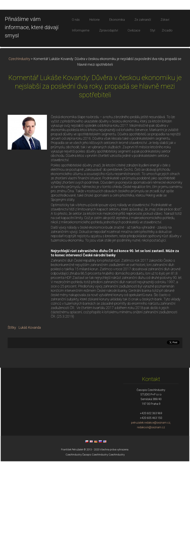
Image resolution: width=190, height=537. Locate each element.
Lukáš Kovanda (29, 403)
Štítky (12, 403)
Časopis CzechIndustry (95, 530)
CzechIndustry (19, 135)
